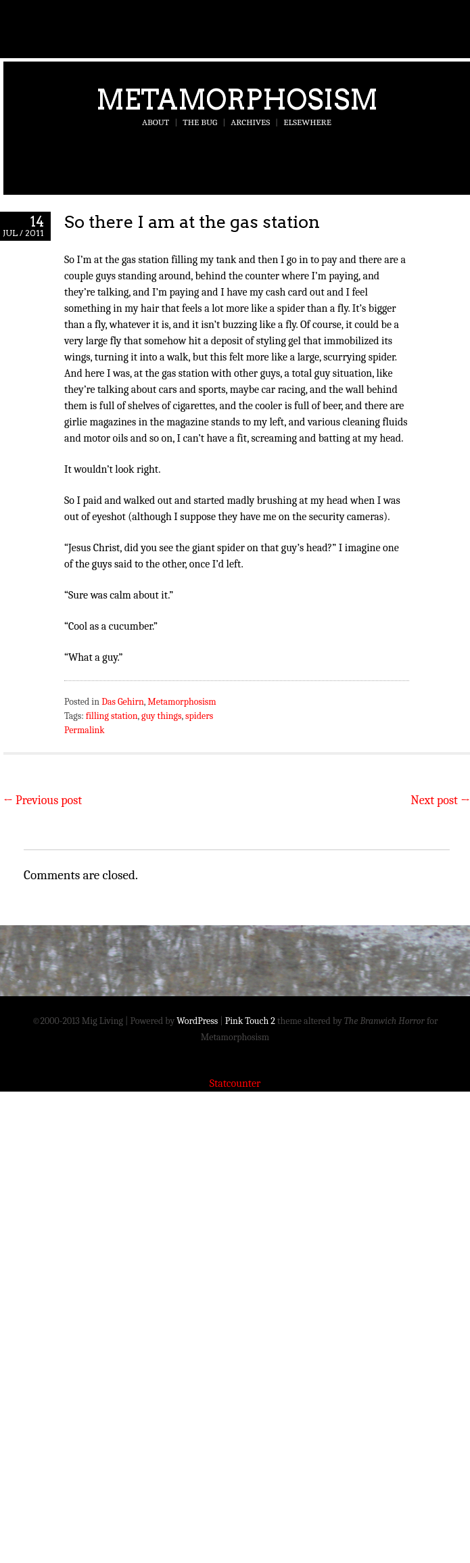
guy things (161, 716)
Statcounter (235, 1083)
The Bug (200, 122)
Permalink (84, 730)
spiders (199, 716)
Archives (250, 122)
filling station (112, 716)
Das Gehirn (122, 701)
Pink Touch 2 (250, 1021)
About (155, 122)
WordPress (197, 1021)
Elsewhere (307, 122)
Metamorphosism (237, 99)
